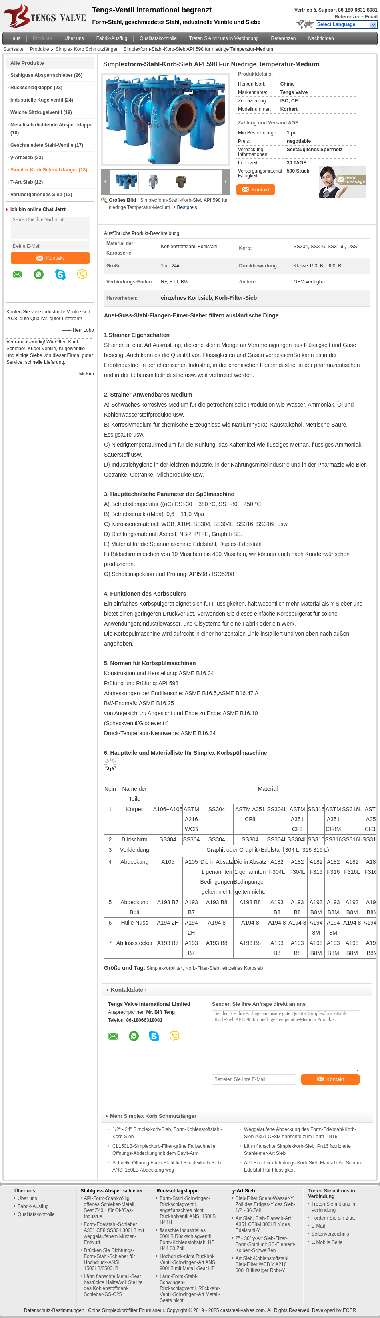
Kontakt (50, 258)
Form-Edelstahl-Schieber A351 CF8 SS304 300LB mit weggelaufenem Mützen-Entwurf (114, 1233)
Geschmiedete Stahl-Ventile (41, 145)
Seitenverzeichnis (330, 1234)
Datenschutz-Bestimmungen (54, 1310)
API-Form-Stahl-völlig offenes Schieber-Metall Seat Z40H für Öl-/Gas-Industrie (109, 1207)
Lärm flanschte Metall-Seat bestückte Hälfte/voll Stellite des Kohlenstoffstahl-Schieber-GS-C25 (113, 1285)
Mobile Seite (326, 1242)
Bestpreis (187, 207)
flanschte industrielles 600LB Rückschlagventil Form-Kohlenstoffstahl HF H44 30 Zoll (187, 1239)
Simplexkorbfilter (164, 968)
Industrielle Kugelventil (36, 100)
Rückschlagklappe (31, 87)
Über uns (74, 38)
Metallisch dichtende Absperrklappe (51, 125)
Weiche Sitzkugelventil (36, 112)
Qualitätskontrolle (158, 38)
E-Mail (318, 1226)
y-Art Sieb (21, 157)
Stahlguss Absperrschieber (41, 75)
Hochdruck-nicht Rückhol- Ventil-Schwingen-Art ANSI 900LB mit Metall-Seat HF (188, 1262)
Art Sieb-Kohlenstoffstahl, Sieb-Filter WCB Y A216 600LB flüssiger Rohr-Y (263, 1264)
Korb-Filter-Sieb (202, 968)
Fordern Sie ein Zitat (333, 1218)
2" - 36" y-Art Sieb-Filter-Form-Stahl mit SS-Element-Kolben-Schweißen (266, 1244)
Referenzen (348, 17)
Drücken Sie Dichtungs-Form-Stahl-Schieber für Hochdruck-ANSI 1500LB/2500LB (109, 1259)
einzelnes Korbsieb (242, 968)
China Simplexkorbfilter (112, 1310)
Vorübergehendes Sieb (36, 194)
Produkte (42, 38)
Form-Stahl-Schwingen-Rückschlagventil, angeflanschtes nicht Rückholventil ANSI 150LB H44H (188, 1210)
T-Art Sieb (21, 182)
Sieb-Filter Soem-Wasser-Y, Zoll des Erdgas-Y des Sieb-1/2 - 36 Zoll (265, 1204)
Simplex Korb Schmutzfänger (87, 49)
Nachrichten (321, 38)
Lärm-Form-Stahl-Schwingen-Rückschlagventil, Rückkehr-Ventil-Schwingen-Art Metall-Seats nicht (190, 1288)
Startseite (13, 49)
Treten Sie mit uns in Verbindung (224, 38)
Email (371, 17)
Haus (14, 38)
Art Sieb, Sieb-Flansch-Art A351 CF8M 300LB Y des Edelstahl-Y (263, 1224)
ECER (349, 1310)
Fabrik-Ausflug (111, 38)
